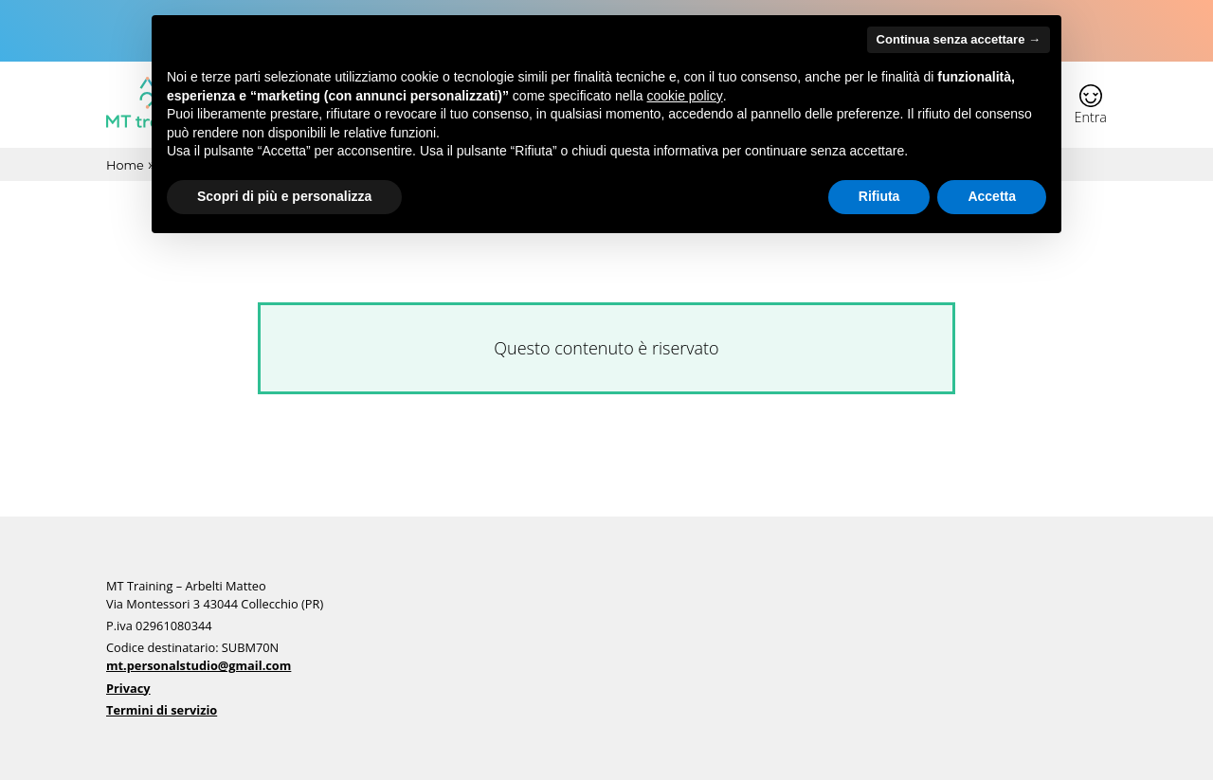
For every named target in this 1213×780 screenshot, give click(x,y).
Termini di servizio (161, 709)
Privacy (128, 688)
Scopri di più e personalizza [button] (284, 196)
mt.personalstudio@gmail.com (198, 665)
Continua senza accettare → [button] (959, 39)
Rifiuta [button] (879, 196)
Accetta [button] (992, 196)
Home (125, 165)
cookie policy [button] (685, 95)
